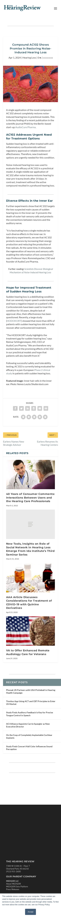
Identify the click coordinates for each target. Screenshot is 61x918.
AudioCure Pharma (25, 127)
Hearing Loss (29, 57)
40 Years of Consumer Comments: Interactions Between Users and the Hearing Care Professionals (30, 497)
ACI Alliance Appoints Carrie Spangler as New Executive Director (28, 725)
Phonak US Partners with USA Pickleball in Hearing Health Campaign (30, 691)
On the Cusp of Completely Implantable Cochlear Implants (29, 736)
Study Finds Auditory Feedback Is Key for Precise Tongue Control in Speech (29, 713)
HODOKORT (14, 320)
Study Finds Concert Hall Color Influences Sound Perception (29, 747)
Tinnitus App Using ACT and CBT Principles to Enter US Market (30, 702)
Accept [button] (30, 912)
